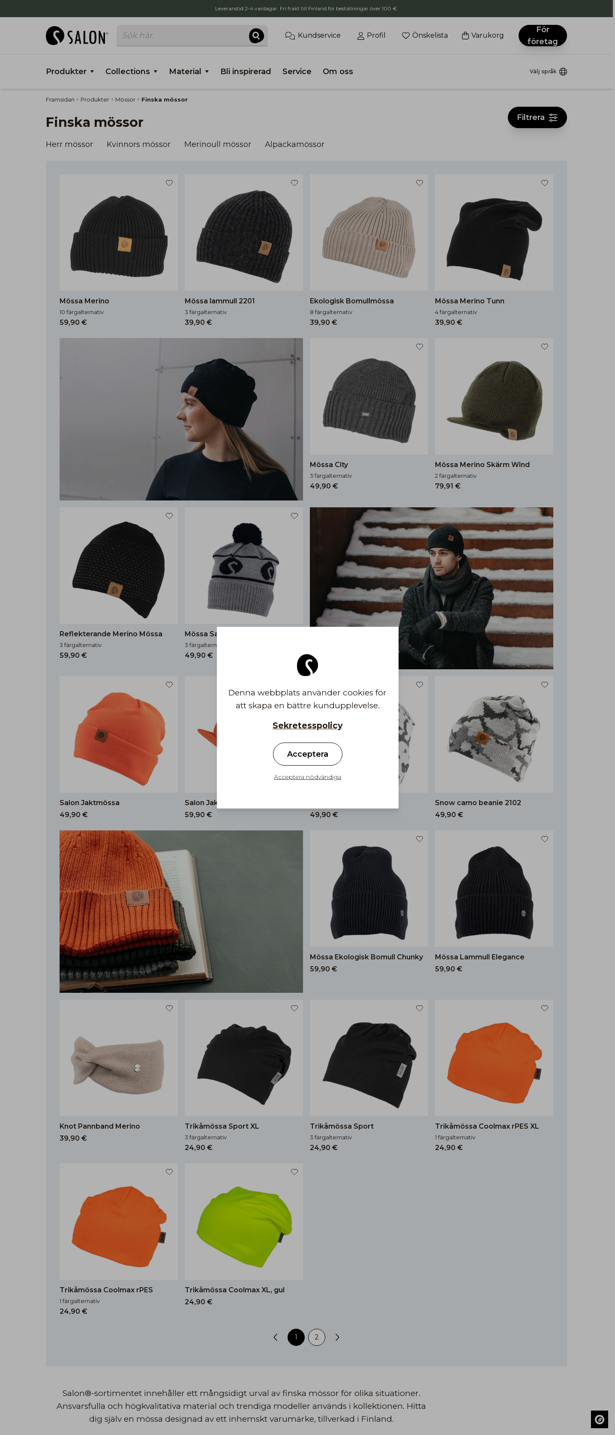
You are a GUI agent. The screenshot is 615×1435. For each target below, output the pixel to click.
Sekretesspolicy (307, 725)
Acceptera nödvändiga (307, 777)
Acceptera (307, 754)
